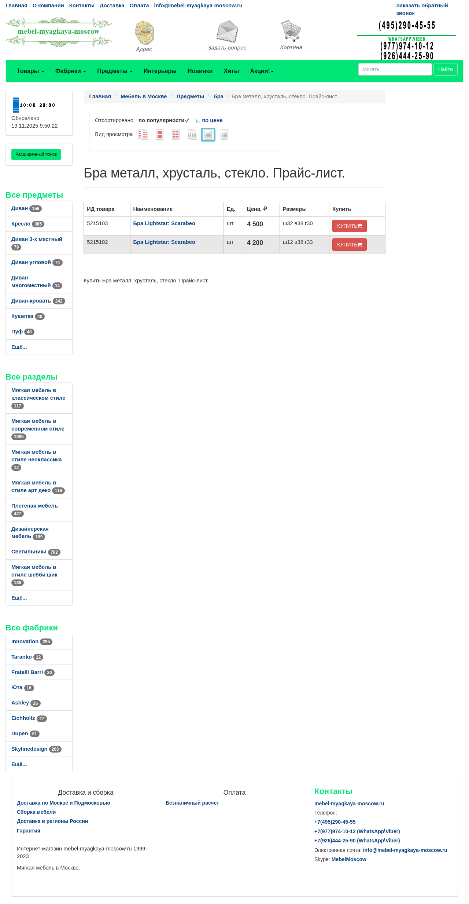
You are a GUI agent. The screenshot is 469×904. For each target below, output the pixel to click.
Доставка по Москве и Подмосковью (63, 803)
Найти (445, 69)
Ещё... (19, 347)
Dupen (25, 733)
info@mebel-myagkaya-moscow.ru (198, 5)
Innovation (31, 641)
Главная (16, 5)
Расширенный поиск (36, 154)
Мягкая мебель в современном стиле (37, 428)
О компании (48, 5)
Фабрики (70, 71)
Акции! (261, 71)
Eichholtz (29, 718)
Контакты (82, 5)
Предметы (115, 71)
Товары (30, 71)
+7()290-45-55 (334, 822)
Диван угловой (37, 262)
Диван (26, 208)
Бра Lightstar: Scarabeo (164, 223)
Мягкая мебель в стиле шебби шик (34, 574)
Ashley (26, 703)
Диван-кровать (38, 301)
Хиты (231, 71)
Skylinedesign (36, 749)
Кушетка (28, 316)
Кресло (27, 224)
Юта (22, 687)
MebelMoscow (349, 859)
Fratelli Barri (33, 672)
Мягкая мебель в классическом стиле (38, 398)
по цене (208, 120)
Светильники (35, 552)
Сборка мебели (36, 812)
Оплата (139, 5)
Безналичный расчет (192, 803)
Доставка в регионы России (52, 821)
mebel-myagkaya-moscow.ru (349, 803)
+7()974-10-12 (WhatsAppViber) (357, 831)
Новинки (200, 71)
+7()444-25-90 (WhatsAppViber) (357, 840)
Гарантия (28, 831)
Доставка (112, 5)
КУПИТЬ (349, 226)
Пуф (22, 331)
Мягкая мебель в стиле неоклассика (36, 459)
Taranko (27, 657)
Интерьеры (160, 71)
